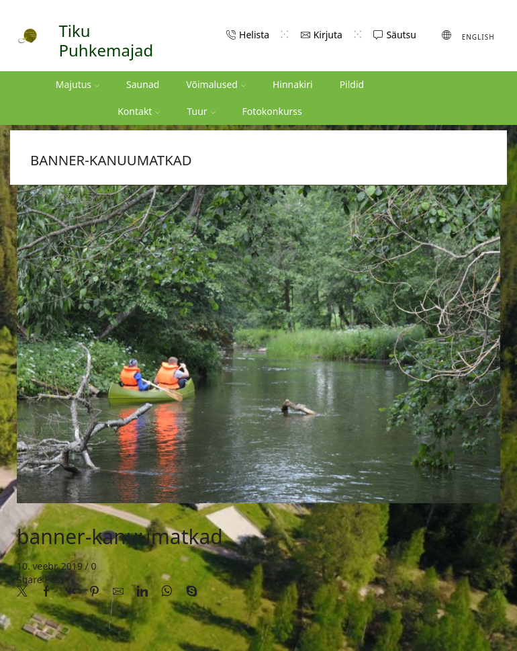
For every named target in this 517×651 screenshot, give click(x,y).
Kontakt (138, 111)
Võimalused (216, 84)
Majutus (77, 84)
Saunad (142, 84)
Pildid (352, 84)
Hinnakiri (293, 84)
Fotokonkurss (272, 111)
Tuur (201, 111)
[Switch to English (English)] (468, 35)
